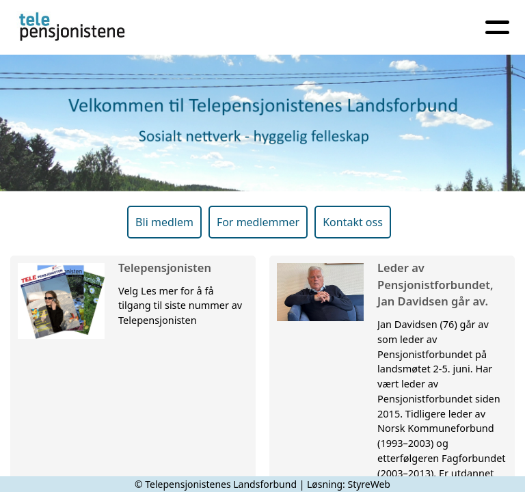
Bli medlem (164, 222)
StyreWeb (368, 484)
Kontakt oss (353, 222)
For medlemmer (258, 222)
